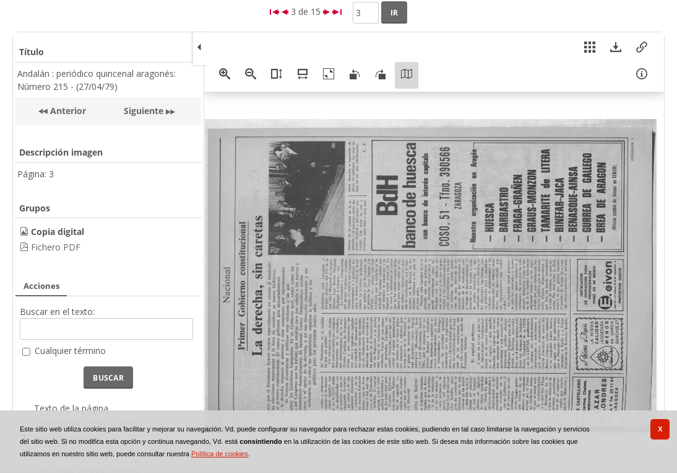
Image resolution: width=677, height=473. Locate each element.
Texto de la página (71, 408)
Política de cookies (219, 454)
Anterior (67, 111)
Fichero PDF (55, 247)
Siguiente (143, 111)
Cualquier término (70, 350)
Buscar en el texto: (57, 311)
